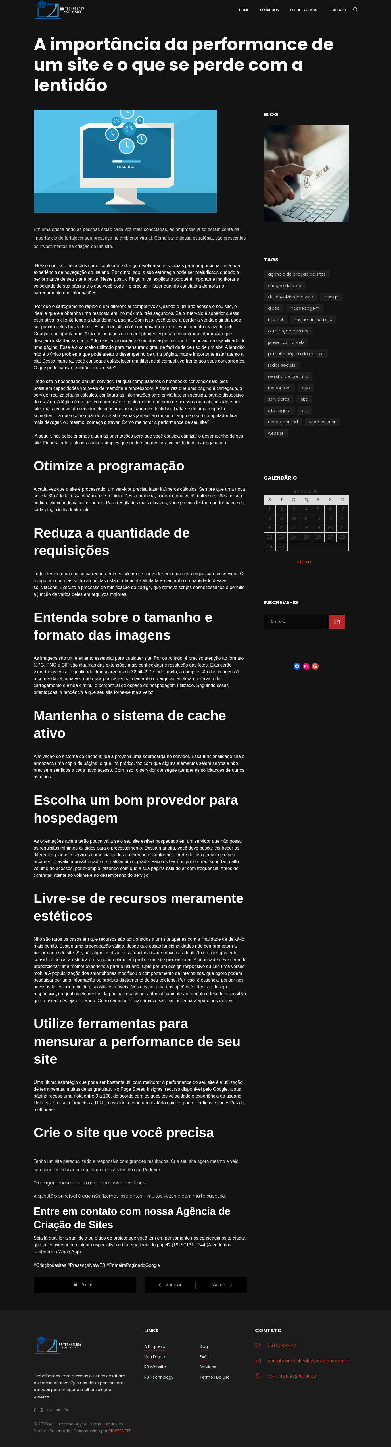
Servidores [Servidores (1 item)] (278, 399)
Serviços (208, 1367)
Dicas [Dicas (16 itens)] (273, 308)
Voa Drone (154, 1356)
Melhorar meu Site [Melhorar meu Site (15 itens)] (313, 319)
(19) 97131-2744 (282, 1345)
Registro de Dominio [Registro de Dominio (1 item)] (288, 376)
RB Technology (158, 1377)
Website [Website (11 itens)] (276, 433)
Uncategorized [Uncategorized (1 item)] (283, 422)
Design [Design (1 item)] (331, 297)
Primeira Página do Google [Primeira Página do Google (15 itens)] (296, 354)
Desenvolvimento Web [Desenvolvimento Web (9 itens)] (290, 297)
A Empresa (154, 1346)
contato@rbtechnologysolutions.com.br (309, 1361)
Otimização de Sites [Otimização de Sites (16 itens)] (288, 331)
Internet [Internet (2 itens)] (275, 319)
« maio (304, 561)
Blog (204, 1346)
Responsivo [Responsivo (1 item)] (279, 388)
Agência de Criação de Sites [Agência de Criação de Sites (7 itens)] (297, 274)
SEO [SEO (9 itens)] (306, 388)
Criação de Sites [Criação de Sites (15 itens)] (284, 285)
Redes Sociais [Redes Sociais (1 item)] (281, 365)
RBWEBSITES (120, 1431)
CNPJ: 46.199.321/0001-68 (292, 1376)
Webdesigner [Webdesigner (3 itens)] (322, 422)
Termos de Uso (215, 1377)
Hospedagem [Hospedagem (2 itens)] (305, 308)
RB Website (155, 1367)
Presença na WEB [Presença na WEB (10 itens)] (286, 342)
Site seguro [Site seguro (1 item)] (279, 410)
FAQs (205, 1356)
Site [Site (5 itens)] (304, 399)
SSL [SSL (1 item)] (305, 410)
